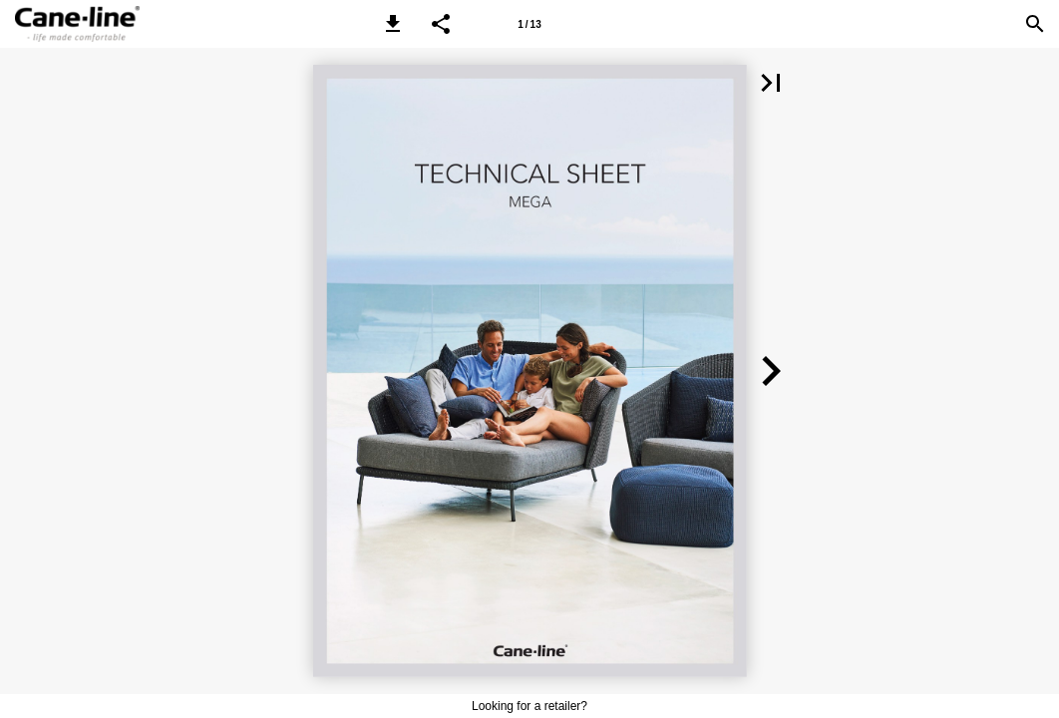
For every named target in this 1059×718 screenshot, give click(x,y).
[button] (393, 24)
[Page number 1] (529, 24)
